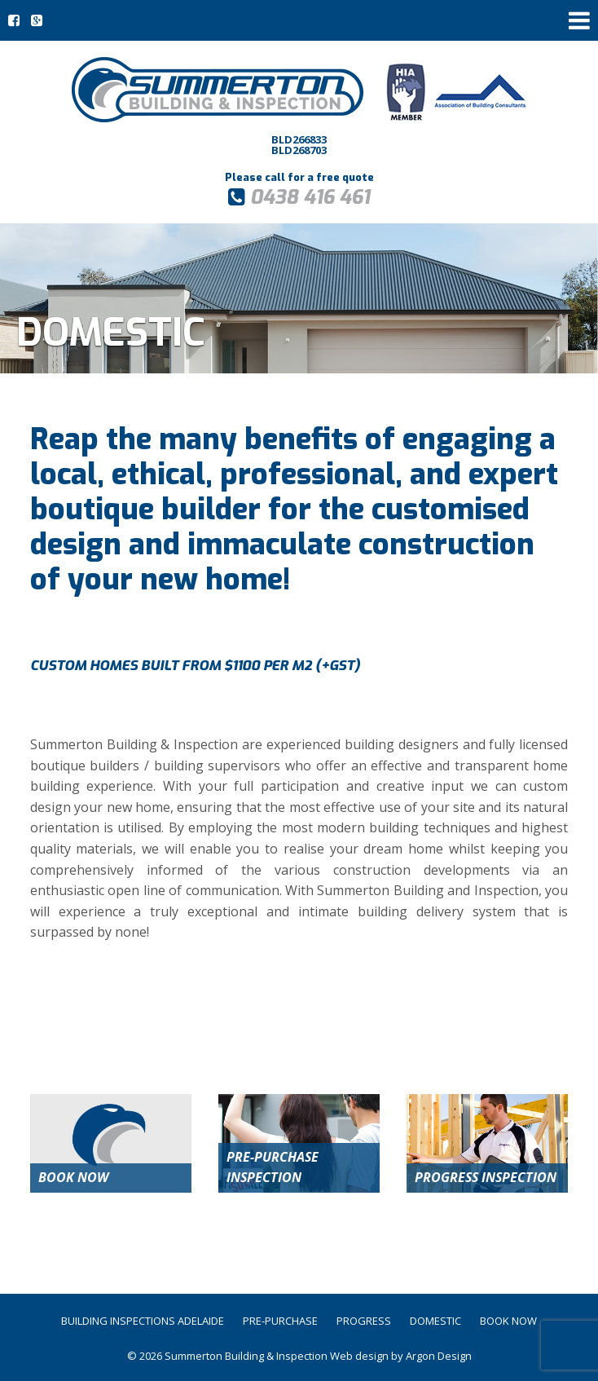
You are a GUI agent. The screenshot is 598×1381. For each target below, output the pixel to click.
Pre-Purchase (280, 1320)
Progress (363, 1320)
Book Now (508, 1320)
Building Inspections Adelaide (142, 1320)
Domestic (435, 1320)
